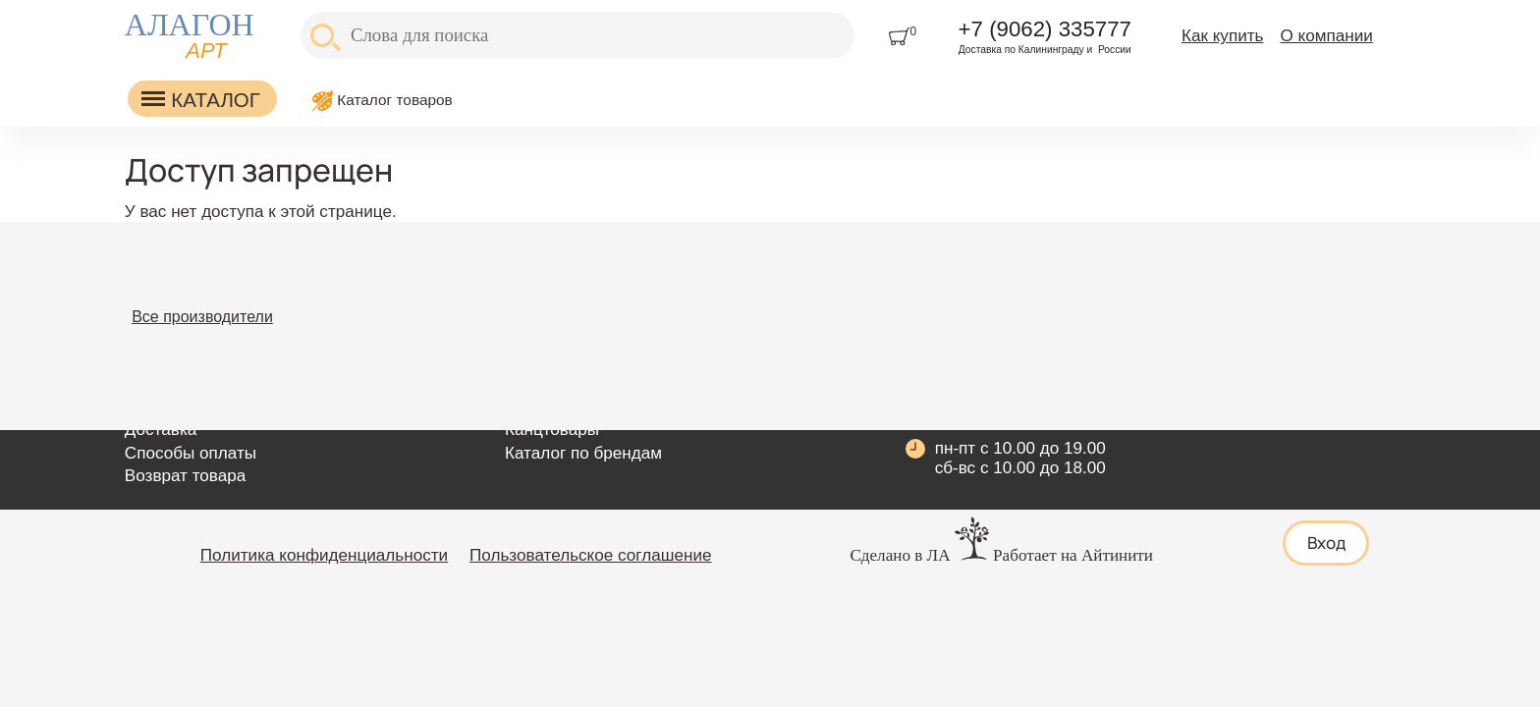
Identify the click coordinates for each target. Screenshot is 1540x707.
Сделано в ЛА (900, 555)
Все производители (202, 316)
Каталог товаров (395, 99)
